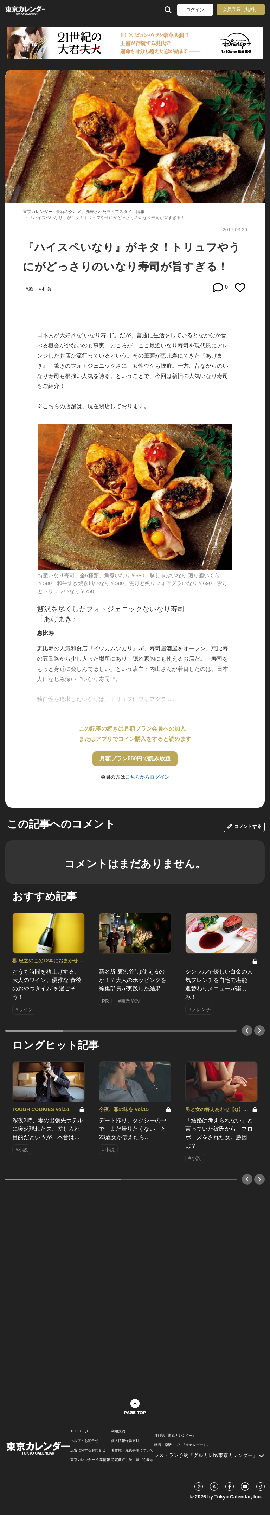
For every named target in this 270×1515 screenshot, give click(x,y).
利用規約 (118, 1431)
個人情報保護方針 (125, 1441)
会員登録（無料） (241, 9)
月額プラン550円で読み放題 (135, 759)
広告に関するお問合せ (87, 1450)
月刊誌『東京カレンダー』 (175, 1435)
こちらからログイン (147, 777)
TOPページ (79, 1431)
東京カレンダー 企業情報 (90, 1460)
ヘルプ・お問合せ (84, 1441)
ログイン (195, 9)
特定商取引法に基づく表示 (132, 1460)
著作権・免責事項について (132, 1450)
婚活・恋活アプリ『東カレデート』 (182, 1445)
